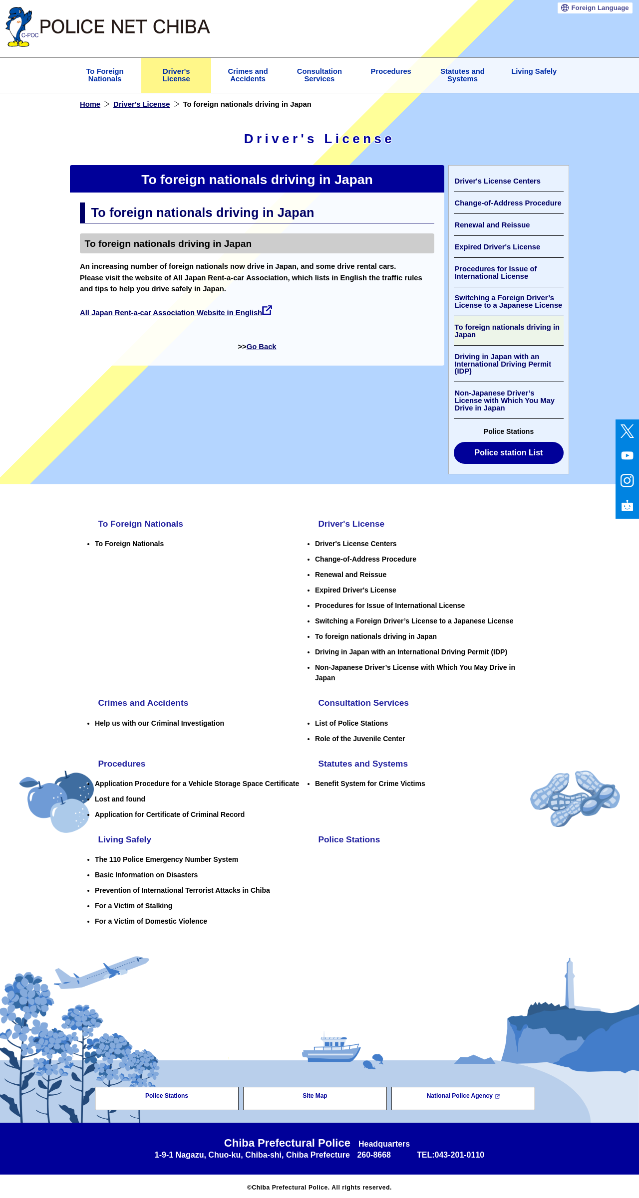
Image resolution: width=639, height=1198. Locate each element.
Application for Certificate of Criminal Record (170, 812)
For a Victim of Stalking (133, 903)
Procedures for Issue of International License (495, 272)
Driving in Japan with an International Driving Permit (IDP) (502, 364)
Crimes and (248, 75)
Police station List (509, 452)
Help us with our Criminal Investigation (159, 722)
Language (600, 7)
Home (90, 104)
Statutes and (462, 75)
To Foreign (104, 75)
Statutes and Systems (361, 762)
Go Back (262, 347)
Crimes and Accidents (142, 702)
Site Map (315, 1093)
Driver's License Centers (497, 181)
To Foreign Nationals (139, 523)
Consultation (319, 75)
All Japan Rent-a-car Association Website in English (176, 313)
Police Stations (347, 837)
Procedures (391, 71)
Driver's (176, 75)
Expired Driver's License (497, 247)
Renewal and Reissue (492, 225)
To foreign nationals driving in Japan (507, 331)
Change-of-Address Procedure (507, 203)
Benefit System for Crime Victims (370, 782)
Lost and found (120, 797)
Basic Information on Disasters (146, 872)
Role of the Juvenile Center (360, 737)
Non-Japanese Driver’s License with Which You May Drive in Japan (504, 400)
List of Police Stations (351, 722)
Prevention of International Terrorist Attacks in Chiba (182, 888)
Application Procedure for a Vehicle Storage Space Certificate (197, 782)
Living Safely (534, 71)
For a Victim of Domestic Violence (151, 919)
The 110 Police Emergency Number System (166, 857)
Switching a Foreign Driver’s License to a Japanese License (508, 301)
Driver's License (141, 104)
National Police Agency (463, 1093)
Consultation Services (362, 702)
